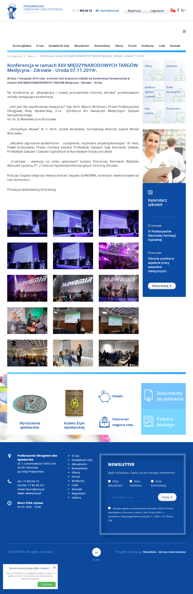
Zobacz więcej (162, 285)
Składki (117, 396)
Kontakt (175, 46)
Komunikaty (102, 46)
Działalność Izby (59, 46)
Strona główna (22, 46)
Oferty (119, 46)
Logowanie (157, 10)
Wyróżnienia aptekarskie (30, 425)
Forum (132, 46)
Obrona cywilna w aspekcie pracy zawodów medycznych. (161, 264)
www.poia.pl (33, 493)
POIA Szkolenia (136, 483)
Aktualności (81, 46)
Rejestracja (134, 10)
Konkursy (148, 46)
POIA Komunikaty (158, 483)
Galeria (31, 56)
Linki (162, 46)
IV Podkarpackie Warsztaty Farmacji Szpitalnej (162, 235)
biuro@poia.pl (109, 10)
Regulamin (78, 493)
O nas (40, 46)
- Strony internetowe (164, 552)
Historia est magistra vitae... (123, 422)
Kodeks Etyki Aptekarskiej (74, 425)
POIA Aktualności (115, 483)
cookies (44, 568)
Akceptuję (47, 584)
